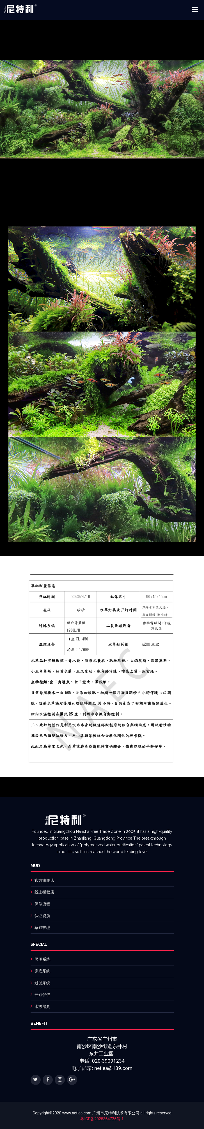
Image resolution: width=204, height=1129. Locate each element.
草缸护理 (42, 927)
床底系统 (42, 971)
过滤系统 (42, 983)
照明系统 (42, 959)
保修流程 (42, 904)
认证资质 (42, 915)
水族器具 (42, 1006)
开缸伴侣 (42, 994)
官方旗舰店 (44, 880)
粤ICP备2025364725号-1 (101, 1119)
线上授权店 (44, 892)
